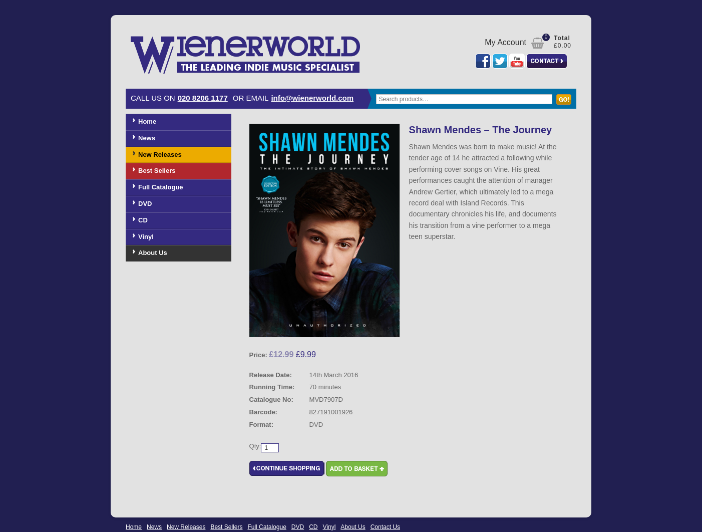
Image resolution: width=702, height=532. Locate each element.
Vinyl (146, 236)
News (146, 138)
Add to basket (357, 468)
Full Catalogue (160, 187)
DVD (145, 203)
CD (143, 220)
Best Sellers (156, 170)
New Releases (160, 154)
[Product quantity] (270, 447)
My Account (505, 42)
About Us (152, 252)
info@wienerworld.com (312, 98)
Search (566, 104)
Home (147, 121)
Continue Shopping (286, 468)
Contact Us (385, 526)
